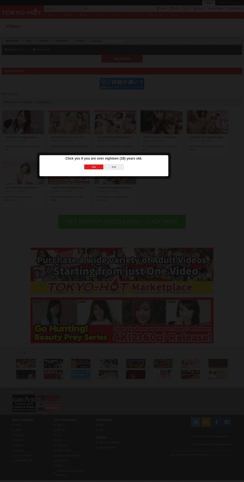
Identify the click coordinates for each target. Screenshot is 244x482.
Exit (132, 227)
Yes (112, 227)
